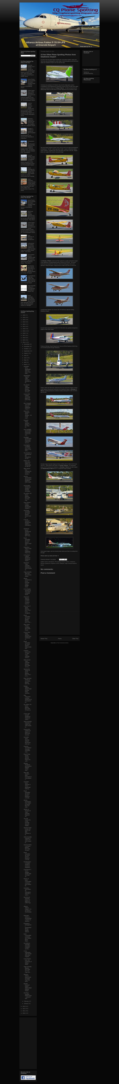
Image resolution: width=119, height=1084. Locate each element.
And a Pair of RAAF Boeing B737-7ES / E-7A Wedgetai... (27, 609)
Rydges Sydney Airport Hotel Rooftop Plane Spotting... (27, 689)
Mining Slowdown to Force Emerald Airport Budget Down (27, 582)
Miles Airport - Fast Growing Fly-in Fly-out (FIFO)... (27, 471)
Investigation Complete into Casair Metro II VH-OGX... (27, 447)
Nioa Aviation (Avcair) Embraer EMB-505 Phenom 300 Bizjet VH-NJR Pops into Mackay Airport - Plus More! (28, 259)
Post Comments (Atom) (62, 642)
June (25, 357)
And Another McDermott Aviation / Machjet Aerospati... (27, 488)
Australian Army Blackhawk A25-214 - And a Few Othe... (27, 370)
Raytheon (53, 563)
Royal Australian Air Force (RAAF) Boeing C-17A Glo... (27, 794)
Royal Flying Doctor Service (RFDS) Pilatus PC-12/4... (27, 758)
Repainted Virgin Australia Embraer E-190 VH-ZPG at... (28, 566)
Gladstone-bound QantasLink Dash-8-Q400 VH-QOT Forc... (27, 532)
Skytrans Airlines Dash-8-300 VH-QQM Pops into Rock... (27, 978)
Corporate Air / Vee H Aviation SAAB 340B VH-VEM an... (27, 873)
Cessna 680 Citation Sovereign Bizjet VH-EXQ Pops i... (27, 397)
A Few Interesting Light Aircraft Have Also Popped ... (27, 953)
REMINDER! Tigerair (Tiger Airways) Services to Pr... (27, 379)
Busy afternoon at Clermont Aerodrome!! (31, 237)
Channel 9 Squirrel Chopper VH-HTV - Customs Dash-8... (27, 600)
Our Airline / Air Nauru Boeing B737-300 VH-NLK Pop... (27, 497)
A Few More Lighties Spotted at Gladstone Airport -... (27, 557)
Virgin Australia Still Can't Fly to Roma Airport (27, 574)
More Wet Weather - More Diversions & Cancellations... (27, 776)
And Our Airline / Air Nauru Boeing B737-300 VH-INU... (27, 847)
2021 (24, 326)
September (27, 351)
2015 (24, 340)
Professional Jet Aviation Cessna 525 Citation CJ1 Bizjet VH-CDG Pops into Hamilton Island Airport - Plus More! (28, 247)
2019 (24, 331)
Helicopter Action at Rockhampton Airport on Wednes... (27, 918)
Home (60, 638)
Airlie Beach (51, 561)
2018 (24, 333)
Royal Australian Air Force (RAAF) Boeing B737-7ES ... (27, 619)
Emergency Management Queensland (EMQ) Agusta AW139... (27, 927)
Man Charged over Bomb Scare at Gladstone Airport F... (27, 406)
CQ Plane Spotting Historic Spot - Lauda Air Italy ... (27, 995)
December (27, 344)
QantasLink (47, 563)
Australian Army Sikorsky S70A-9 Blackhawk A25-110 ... (27, 740)
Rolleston (62, 563)
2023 (24, 322)
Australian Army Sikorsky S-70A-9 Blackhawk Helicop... (27, 785)
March (26, 364)
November (27, 346)
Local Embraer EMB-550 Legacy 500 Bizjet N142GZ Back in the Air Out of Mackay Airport (28, 279)
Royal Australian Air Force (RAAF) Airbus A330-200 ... (28, 645)
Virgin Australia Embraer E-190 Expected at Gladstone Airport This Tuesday (28, 289)
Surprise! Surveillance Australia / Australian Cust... (27, 749)
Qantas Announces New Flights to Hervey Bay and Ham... (27, 803)
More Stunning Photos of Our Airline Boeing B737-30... (27, 681)
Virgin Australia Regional (70, 563)
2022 (24, 324)
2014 (24, 342)
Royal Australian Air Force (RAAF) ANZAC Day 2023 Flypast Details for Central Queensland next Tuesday (28, 172)
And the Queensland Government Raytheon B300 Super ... (27, 480)
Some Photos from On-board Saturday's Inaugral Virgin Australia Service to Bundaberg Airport (28, 83)
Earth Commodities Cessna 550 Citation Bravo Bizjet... (27, 937)
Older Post (75, 638)
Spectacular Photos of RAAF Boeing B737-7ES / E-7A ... (27, 672)
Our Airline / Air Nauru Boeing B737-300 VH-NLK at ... (27, 708)
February (26, 1001)
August (26, 353)
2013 (24, 1006)
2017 (24, 335)
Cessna (63, 561)
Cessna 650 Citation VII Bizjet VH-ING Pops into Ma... (27, 732)
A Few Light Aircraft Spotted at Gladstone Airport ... (27, 716)
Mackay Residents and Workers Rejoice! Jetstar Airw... (27, 767)
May (25, 360)
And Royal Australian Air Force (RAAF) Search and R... (27, 514)
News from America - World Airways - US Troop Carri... (28, 414)
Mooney (42, 563)
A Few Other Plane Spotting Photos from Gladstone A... (27, 636)
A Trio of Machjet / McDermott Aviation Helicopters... (27, 523)
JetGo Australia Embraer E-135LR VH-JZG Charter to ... (28, 839)
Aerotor (46, 561)
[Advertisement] (59, 623)
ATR (56, 561)
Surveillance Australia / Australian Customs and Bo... (27, 946)
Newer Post (44, 638)
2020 (24, 328)
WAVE (42, 565)
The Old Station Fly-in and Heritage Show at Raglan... (27, 822)
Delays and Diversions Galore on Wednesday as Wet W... (27, 463)
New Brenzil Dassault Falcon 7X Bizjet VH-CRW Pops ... (27, 901)
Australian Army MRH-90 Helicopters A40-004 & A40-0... (27, 891)
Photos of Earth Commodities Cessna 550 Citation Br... (27, 882)
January (26, 1003)
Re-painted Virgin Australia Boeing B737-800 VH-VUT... (27, 388)
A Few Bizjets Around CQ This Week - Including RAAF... (27, 591)
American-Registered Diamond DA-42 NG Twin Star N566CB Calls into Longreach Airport (28, 122)
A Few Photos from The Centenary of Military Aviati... (28, 961)
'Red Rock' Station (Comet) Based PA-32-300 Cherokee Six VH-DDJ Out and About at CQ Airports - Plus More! (28, 215)
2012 (24, 1008)
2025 (24, 317)
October (26, 348)
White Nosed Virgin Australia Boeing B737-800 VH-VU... (27, 663)
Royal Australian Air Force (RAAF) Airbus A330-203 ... (28, 541)
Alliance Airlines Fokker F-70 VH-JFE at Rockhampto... (27, 910)
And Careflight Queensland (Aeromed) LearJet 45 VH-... (27, 432)
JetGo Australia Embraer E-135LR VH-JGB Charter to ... (28, 724)
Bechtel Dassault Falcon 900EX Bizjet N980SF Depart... (28, 987)
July (25, 355)
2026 (24, 315)
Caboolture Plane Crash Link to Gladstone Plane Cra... (27, 550)
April (25, 362)
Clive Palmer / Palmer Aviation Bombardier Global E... (27, 505)
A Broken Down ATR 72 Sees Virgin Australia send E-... (27, 654)
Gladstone (72, 561)
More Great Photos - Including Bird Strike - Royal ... (27, 627)
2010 (24, 1013)
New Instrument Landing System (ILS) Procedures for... (28, 699)
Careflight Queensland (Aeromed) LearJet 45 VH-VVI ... (27, 440)
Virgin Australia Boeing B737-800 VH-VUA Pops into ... (27, 969)
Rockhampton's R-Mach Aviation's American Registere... (27, 864)
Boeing (59, 561)
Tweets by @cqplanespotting (88, 72)
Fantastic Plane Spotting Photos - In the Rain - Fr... (27, 424)
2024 (24, 319)
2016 (24, 337)
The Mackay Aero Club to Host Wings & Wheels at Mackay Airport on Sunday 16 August (28, 269)
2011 (24, 1010)
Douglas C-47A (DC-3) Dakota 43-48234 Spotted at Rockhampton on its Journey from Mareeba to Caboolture (28, 133)
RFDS (57, 563)
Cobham (67, 561)
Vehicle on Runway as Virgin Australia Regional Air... (27, 813)
